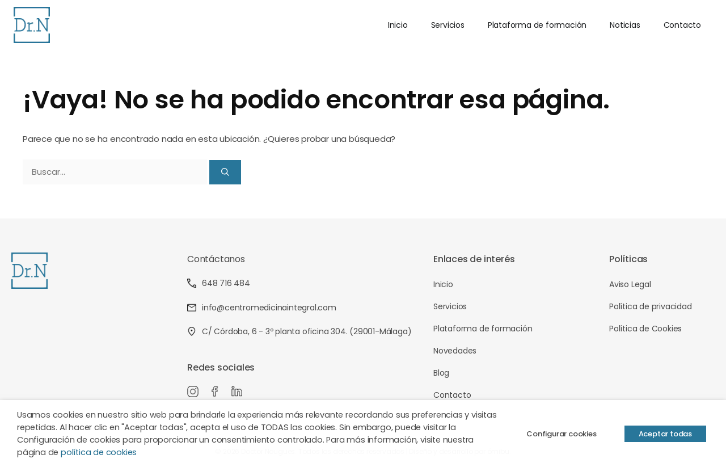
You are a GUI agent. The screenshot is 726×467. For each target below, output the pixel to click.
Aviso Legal (630, 284)
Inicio (398, 25)
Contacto (682, 25)
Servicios (448, 25)
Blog (441, 372)
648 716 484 (218, 283)
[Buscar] (225, 172)
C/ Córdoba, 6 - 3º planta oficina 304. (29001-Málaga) (299, 331)
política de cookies (99, 452)
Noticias (625, 25)
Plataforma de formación (537, 25)
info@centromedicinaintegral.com (261, 307)
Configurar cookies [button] (561, 433)
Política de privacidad (650, 306)
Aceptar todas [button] (665, 433)
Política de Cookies (645, 328)
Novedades (454, 350)
